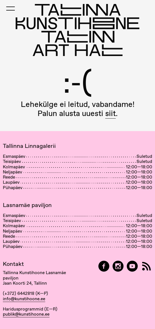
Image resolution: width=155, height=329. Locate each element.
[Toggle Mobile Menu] (10, 8)
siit (110, 113)
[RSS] (146, 266)
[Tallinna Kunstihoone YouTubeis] (132, 266)
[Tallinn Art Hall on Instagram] (118, 266)
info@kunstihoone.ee (24, 299)
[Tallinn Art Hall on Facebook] (103, 266)
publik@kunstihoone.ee (26, 314)
